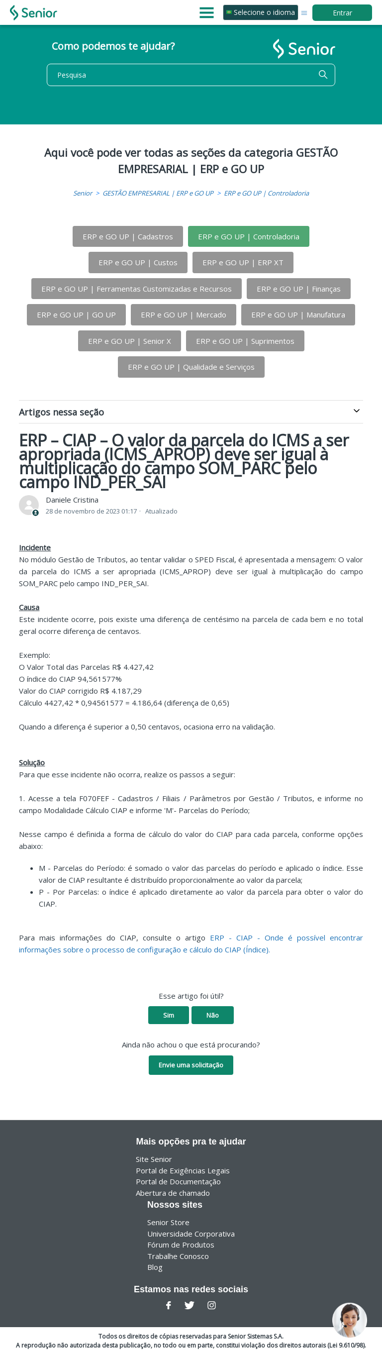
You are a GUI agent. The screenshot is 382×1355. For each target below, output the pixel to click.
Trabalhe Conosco (178, 1256)
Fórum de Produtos (180, 1245)
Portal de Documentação (178, 1181)
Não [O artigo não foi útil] (212, 1015)
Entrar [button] (342, 12)
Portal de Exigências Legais (183, 1170)
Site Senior (154, 1159)
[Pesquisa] (191, 75)
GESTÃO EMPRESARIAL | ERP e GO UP (157, 193)
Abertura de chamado (173, 1193)
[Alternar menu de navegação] (304, 12)
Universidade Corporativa (191, 1234)
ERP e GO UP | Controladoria (266, 193)
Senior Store (168, 1222)
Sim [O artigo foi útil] (168, 1015)
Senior (82, 193)
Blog (155, 1267)
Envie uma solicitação (191, 1064)
